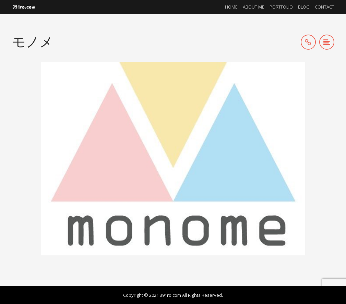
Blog (304, 7)
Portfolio (281, 7)
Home (231, 7)
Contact (324, 7)
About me (253, 7)
